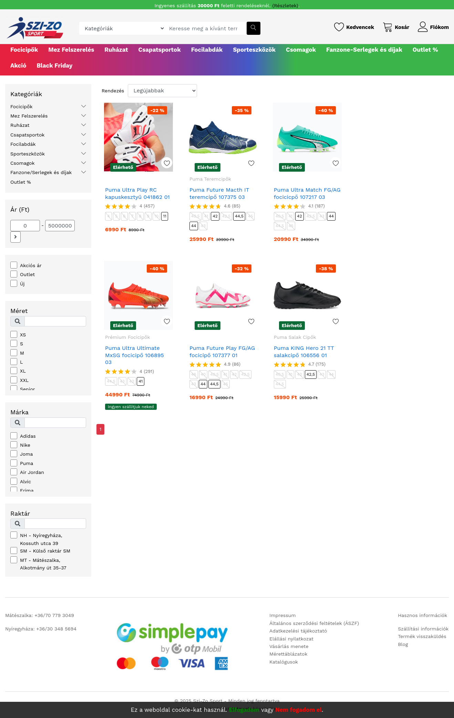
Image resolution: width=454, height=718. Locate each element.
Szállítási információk (423, 628)
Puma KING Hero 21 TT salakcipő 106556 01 (304, 351)
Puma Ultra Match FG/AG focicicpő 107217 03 (307, 193)
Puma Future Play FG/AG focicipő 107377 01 (222, 351)
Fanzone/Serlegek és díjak (41, 172)
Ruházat (116, 49)
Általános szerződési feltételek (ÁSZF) (314, 623)
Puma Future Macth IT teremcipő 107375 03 (219, 193)
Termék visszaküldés (422, 636)
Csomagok (301, 49)
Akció (18, 65)
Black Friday (54, 65)
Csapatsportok (159, 49)
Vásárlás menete (288, 646)
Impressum (282, 615)
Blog (403, 644)
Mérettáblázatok (288, 654)
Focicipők (24, 49)
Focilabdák (207, 49)
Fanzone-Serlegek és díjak (364, 49)
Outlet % (425, 49)
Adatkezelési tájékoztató (298, 631)
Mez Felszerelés (71, 49)
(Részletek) (285, 5)
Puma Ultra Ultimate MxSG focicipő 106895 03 (134, 355)
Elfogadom (244, 709)
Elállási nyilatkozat (291, 638)
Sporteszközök (254, 49)
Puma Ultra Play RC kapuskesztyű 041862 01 (137, 193)
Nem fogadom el (298, 709)
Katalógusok (283, 662)
